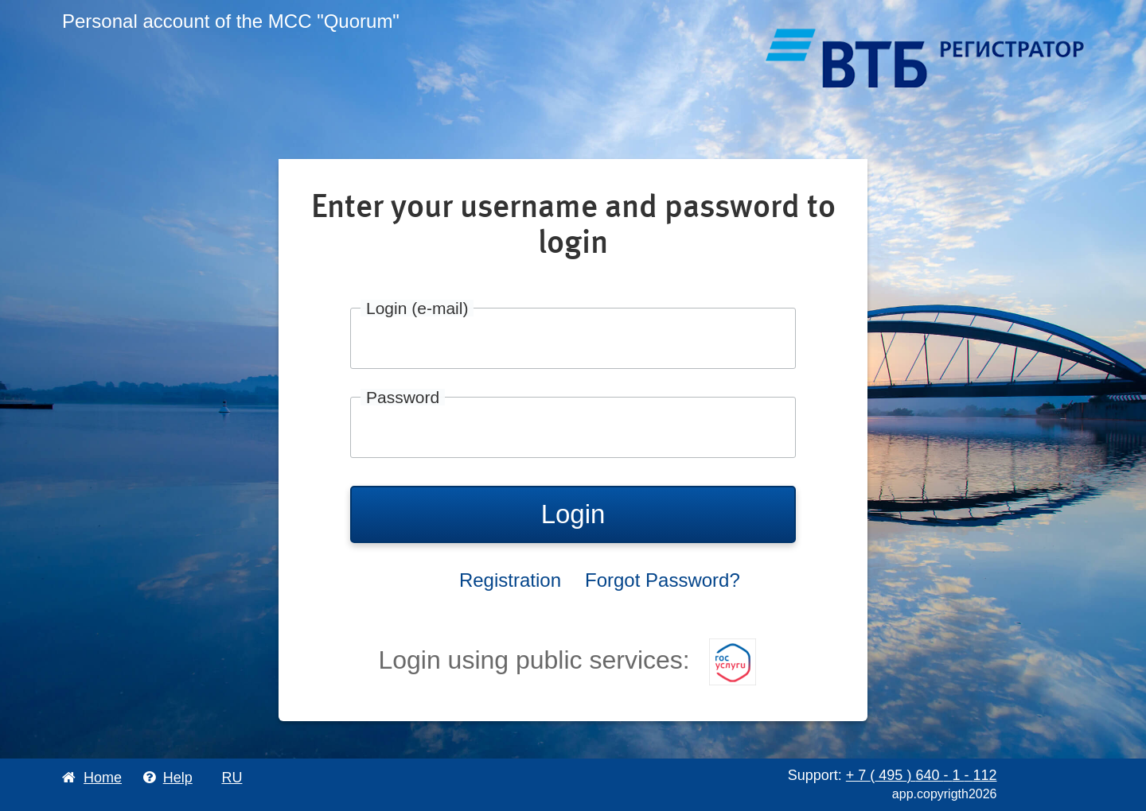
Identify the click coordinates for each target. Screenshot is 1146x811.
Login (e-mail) (417, 308)
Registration (510, 580)
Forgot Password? (662, 580)
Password (402, 397)
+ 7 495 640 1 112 (921, 775)
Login (573, 514)
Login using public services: (566, 660)
